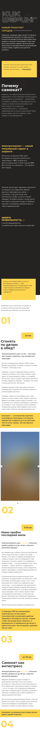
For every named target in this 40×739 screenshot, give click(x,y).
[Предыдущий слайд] (1, 466)
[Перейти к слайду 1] (17, 503)
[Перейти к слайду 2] (19, 503)
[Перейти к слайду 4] (22, 503)
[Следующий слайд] (39, 466)
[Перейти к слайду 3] (20, 503)
